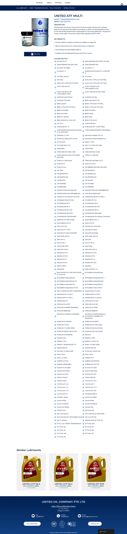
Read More (96, 33)
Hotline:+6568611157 (65, 515)
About (49, 2)
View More (31, 487)
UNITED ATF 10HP (96, 484)
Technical (58, 2)
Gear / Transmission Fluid (38, 8)
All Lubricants (22, 8)
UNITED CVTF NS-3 (31, 484)
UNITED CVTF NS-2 (63, 484)
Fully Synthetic (55, 8)
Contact (67, 2)
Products (39, 2)
